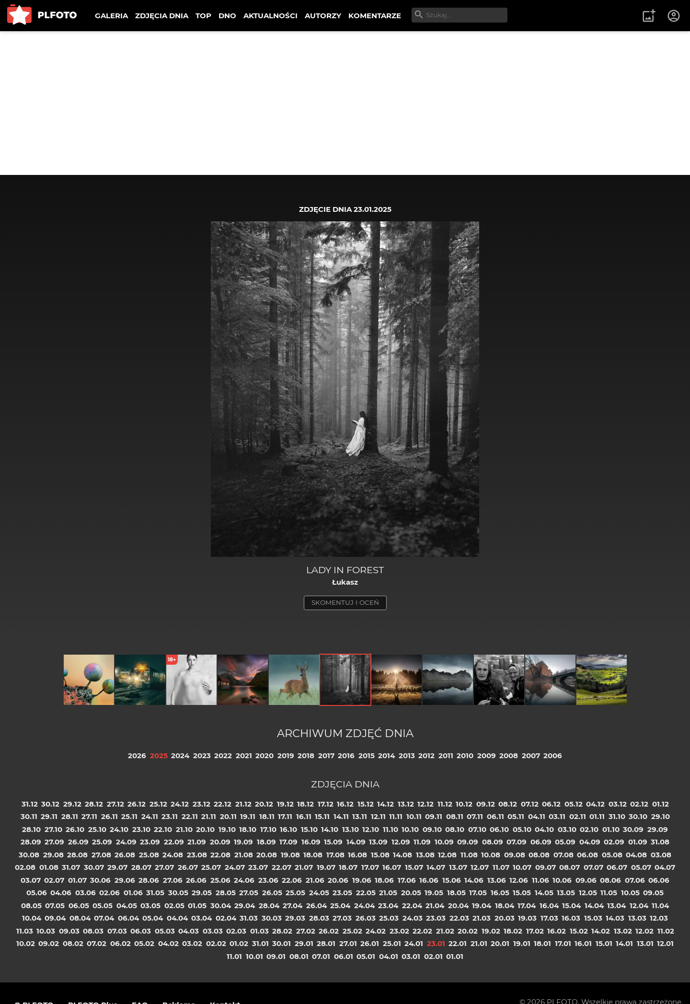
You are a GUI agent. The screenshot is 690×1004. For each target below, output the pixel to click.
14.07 (435, 867)
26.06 (196, 880)
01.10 (611, 829)
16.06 (428, 880)
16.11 (303, 816)
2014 (386, 755)
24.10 (119, 829)
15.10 (309, 829)
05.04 (152, 918)
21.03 (481, 918)
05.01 (365, 956)
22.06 (292, 880)
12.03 (659, 918)
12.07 (480, 867)
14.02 (600, 930)
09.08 (514, 854)
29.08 (53, 854)
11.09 (422, 841)
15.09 (333, 841)
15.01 (604, 943)
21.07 (304, 867)
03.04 (201, 918)
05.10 (522, 829)
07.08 (563, 854)
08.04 (80, 918)
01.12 (660, 803)
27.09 (54, 841)
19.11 (247, 816)
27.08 (101, 854)
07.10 (477, 829)
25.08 (149, 854)
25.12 (158, 803)
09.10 (432, 829)
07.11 (475, 816)
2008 (508, 755)
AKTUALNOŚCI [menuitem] (270, 15)
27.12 (115, 803)
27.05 (248, 892)
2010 (465, 755)
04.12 (595, 803)
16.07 (391, 867)
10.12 (464, 803)
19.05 (434, 892)
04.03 (188, 930)
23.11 (169, 816)
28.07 (141, 867)
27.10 (53, 829)
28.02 (282, 930)
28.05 (226, 892)
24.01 (413, 943)
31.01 (260, 943)
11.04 (660, 905)
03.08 (661, 854)
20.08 (266, 854)
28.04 (269, 905)
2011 (445, 755)
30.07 (94, 867)
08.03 (93, 930)
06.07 (617, 867)
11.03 (24, 930)
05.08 (612, 854)
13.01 (645, 943)
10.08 (490, 854)
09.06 (586, 880)
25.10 (97, 829)
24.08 (172, 854)
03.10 (567, 829)
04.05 (126, 905)
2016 (346, 755)
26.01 (369, 943)
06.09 (541, 841)
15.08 (380, 854)
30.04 (220, 905)
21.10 (184, 829)
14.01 (624, 943)
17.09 (288, 841)
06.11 (495, 816)
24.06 (244, 880)
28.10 (31, 829)
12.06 (518, 880)
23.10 (141, 829)
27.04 (292, 905)
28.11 (69, 816)
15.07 (414, 867)
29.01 (304, 943)
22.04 (412, 905)
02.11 (577, 816)
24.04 (364, 905)
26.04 (316, 905)
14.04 (594, 905)
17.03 (549, 918)
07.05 (55, 905)
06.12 (551, 803)
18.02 (513, 930)
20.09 (220, 841)
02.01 (433, 956)
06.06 (658, 880)
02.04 (226, 918)
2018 (306, 755)
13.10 (350, 829)
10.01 (254, 956)
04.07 (665, 867)
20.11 (228, 816)
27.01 (348, 943)
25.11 (129, 816)
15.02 (579, 930)
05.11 (515, 816)
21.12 (243, 803)
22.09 (174, 841)
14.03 (615, 918)
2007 (531, 755)
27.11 (89, 816)
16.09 (311, 841)
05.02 (144, 943)
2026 (137, 755)
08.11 (454, 816)
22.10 (163, 829)
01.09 (637, 841)
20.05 (411, 892)
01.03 (259, 930)
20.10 (205, 829)
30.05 (178, 892)
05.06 (36, 892)
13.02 (623, 930)
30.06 (100, 880)
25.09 (102, 841)
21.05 (388, 892)
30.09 (633, 829)
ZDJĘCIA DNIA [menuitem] (161, 15)
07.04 (104, 918)
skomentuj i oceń (345, 602)
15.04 (571, 905)
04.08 (636, 854)
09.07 (545, 867)
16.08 (357, 854)
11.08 (469, 854)
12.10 (370, 829)
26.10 (75, 829)
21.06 (315, 880)
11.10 (390, 829)
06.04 (128, 918)
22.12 (222, 803)
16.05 (500, 892)
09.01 (276, 956)
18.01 (542, 943)
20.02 (468, 930)
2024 (180, 755)
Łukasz (345, 582)
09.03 (69, 930)
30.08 (29, 854)
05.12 (573, 803)
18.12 (305, 803)
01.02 (239, 943)
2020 (264, 755)
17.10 (268, 829)
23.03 (436, 918)
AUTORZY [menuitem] (323, 15)
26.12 (136, 803)
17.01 (563, 943)
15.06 (451, 880)
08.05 (31, 905)
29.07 (117, 867)
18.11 (267, 816)
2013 (407, 755)
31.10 (617, 816)
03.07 (31, 880)
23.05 (342, 892)
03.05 (150, 905)
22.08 (220, 854)
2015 (366, 755)
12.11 (378, 816)
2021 (244, 755)
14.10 (329, 829)
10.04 (31, 918)
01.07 (77, 880)
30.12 (50, 803)
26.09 (78, 841)
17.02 (535, 930)
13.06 (496, 880)
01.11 (597, 816)
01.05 (197, 905)
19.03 (527, 918)
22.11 (190, 816)
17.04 (527, 905)
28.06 (148, 880)
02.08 (25, 867)
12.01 (665, 943)
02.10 (589, 829)
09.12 (485, 803)
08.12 (507, 803)
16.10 (288, 829)
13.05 (566, 892)
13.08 (425, 854)
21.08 (243, 854)
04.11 (536, 816)
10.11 (414, 816)
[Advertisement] (345, 103)
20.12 (264, 803)
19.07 (326, 867)
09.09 (467, 841)
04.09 (589, 841)
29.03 (295, 918)
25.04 (340, 905)
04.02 (168, 943)
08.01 (299, 956)
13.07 (458, 867)
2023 (202, 755)
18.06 (384, 880)
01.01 (454, 956)
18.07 (348, 867)
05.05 (102, 905)
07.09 (516, 841)
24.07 (235, 867)
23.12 (201, 803)
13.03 (637, 918)
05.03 (165, 930)
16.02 (556, 930)
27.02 (305, 930)
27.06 (173, 880)
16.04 (549, 905)
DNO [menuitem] (227, 15)
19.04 (481, 905)
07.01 (321, 956)
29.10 (660, 816)
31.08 (660, 841)
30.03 (272, 918)
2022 (223, 755)
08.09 (492, 841)
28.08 (77, 854)
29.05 (202, 892)
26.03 (366, 918)
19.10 (227, 829)
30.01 (281, 943)
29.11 (49, 816)
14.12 (385, 803)
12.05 (588, 892)
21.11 (208, 816)
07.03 (117, 930)
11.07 (501, 867)
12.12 (425, 803)
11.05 (608, 892)
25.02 (352, 930)
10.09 (444, 841)
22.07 (281, 867)
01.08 (48, 867)
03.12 (618, 803)
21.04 (435, 905)
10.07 (522, 867)
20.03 (504, 918)
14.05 (544, 892)
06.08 (587, 854)
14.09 (356, 841)
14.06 (473, 880)
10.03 (45, 930)
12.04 (639, 905)
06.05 (79, 905)
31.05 (155, 892)
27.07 (164, 867)
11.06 (540, 880)
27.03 (342, 918)
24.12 (180, 803)
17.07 (370, 867)
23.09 (150, 841)
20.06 (338, 880)
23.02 (399, 930)
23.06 (268, 880)
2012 (426, 755)
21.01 (479, 943)
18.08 (312, 854)
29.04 (244, 905)
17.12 (326, 803)
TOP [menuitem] (203, 15)
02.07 (54, 880)
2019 (285, 755)
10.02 (25, 943)
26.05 (272, 892)
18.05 (456, 892)
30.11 (29, 816)
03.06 (85, 892)
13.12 (406, 803)
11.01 (234, 956)
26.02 (329, 930)
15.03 (593, 918)
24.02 (376, 930)
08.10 (454, 829)
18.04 (504, 905)
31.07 (71, 867)
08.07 (569, 867)
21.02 (445, 930)
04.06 (60, 892)
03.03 (213, 930)
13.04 (616, 905)
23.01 (436, 943)
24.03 (412, 918)
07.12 (530, 803)
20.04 (458, 905)
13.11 (359, 816)
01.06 (133, 892)
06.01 (343, 956)
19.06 (361, 880)
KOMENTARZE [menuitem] (374, 15)
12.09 (400, 841)
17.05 (478, 892)
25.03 (389, 918)
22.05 (366, 892)
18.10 (247, 829)
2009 (486, 755)
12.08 (447, 854)
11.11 (395, 816)
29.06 (125, 880)
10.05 (630, 892)
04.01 (388, 956)
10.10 (410, 829)
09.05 (653, 892)
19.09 (243, 841)
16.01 (583, 943)
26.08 (125, 854)
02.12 (639, 803)
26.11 (109, 816)
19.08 (290, 854)
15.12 (365, 803)
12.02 (644, 930)
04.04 (177, 918)
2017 (326, 755)
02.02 (216, 943)
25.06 (220, 880)
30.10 (638, 816)
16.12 (345, 803)
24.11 (149, 816)
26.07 (188, 867)
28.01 (326, 943)
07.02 (96, 943)
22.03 (459, 918)
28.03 (319, 918)
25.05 (295, 892)
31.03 (249, 918)
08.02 (73, 943)
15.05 (522, 892)
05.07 (641, 867)
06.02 (120, 943)
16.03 (571, 918)
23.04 (388, 905)
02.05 (174, 905)
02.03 (236, 930)
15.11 (322, 816)
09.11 (433, 816)
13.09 (378, 841)
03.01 (411, 956)
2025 (159, 755)
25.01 (392, 943)
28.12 (94, 803)
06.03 (140, 930)
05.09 (565, 841)
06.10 (499, 829)
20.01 (500, 943)
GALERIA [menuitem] (111, 15)
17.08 (335, 854)
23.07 (258, 867)
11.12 (444, 803)
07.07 (593, 867)
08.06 (610, 880)
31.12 (30, 803)
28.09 (31, 841)
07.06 (635, 880)
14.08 (402, 854)
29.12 (72, 803)
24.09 (126, 841)
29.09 (657, 829)
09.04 (55, 918)
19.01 (521, 943)
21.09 (196, 841)
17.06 (407, 880)
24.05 (319, 892)
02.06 (109, 892)
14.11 (341, 816)
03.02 (192, 943)
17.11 (285, 816)
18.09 (266, 841)
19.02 (491, 930)
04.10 (544, 829)
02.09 (614, 841)
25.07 (211, 867)
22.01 (457, 943)
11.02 (665, 930)
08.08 (539, 854)
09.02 (48, 943)
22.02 (422, 930)
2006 (552, 755)
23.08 (197, 854)
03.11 (557, 816)
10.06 (562, 880)
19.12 (285, 803)
